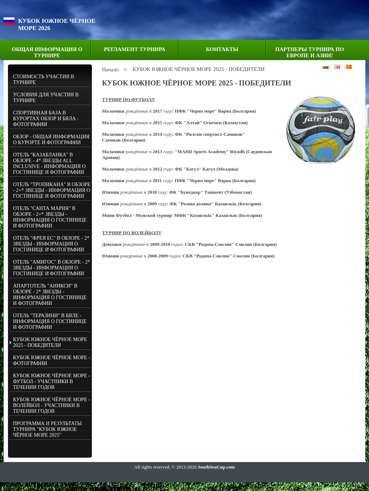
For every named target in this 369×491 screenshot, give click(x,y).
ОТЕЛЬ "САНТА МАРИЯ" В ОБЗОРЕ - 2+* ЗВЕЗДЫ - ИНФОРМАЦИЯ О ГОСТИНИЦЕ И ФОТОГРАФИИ (50, 217)
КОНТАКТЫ (222, 49)
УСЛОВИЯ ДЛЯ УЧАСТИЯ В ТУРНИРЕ (46, 97)
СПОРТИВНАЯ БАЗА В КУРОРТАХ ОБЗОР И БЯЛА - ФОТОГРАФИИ (46, 118)
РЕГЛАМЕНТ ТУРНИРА (134, 49)
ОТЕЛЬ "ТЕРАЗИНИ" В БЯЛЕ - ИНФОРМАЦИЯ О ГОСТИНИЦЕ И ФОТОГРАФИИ (50, 321)
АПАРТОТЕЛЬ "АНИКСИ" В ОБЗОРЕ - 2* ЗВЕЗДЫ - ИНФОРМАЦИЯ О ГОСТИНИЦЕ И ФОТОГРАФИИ (50, 294)
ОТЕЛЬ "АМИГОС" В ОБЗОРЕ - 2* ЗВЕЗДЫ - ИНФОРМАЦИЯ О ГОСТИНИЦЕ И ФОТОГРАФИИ (51, 267)
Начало (110, 69)
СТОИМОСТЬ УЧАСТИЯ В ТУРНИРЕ (43, 79)
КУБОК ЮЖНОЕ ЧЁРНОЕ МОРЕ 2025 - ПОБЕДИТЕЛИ (50, 342)
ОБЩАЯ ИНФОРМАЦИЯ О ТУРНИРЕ (47, 52)
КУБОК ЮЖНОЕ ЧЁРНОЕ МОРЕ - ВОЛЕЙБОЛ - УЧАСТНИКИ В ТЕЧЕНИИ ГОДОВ (51, 405)
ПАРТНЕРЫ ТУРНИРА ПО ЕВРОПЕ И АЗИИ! (309, 52)
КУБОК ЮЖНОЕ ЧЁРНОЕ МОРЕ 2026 (57, 24)
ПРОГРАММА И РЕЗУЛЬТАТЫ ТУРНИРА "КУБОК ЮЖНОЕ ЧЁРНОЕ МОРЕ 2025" (47, 429)
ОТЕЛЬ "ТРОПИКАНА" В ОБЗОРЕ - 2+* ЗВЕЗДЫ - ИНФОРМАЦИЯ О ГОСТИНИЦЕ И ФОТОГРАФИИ (51, 190)
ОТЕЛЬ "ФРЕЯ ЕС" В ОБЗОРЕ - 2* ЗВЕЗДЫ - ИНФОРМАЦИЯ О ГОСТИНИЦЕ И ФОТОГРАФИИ (51, 243)
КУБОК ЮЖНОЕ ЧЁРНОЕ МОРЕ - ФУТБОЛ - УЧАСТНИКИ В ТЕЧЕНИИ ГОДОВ (51, 381)
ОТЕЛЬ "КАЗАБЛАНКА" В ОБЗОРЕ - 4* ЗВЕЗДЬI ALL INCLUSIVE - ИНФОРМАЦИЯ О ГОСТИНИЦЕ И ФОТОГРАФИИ (49, 163)
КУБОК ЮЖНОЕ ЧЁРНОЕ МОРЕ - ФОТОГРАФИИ (51, 360)
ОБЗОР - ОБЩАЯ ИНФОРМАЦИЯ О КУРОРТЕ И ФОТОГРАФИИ (51, 139)
